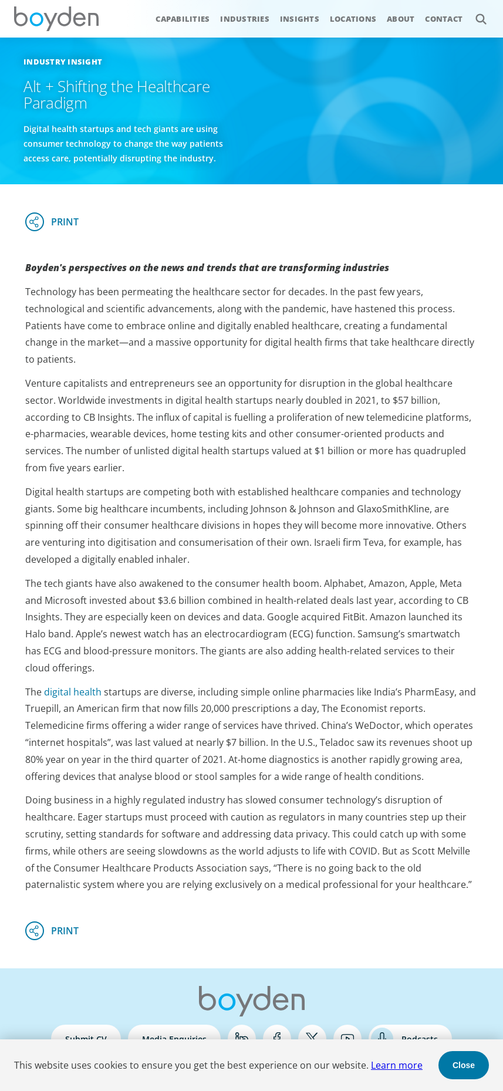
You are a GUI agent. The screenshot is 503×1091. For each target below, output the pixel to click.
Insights (299, 18)
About (400, 18)
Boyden (56, 19)
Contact (444, 18)
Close (464, 1065)
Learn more (397, 1065)
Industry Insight (62, 61)
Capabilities (183, 18)
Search (474, 12)
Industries (244, 18)
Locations (353, 18)
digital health (73, 691)
